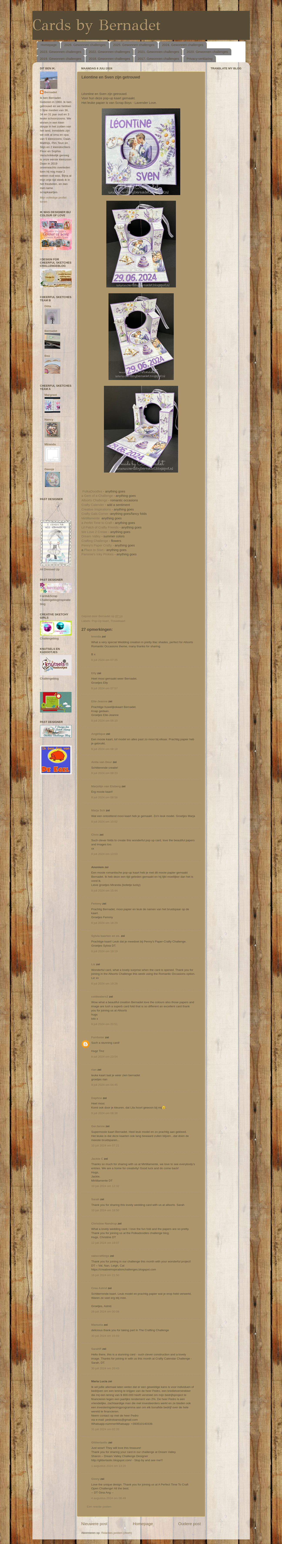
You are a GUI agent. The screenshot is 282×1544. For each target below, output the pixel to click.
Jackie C (97, 1158)
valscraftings (100, 1255)
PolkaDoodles (92, 491)
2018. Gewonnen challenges (109, 58)
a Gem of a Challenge (97, 495)
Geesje (49, 469)
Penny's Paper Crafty (97, 545)
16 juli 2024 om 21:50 (105, 1275)
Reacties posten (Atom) (116, 1532)
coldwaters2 (99, 996)
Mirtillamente (91, 518)
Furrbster (97, 1037)
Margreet (51, 394)
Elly (94, 673)
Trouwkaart (118, 621)
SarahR (96, 1348)
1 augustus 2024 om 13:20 (108, 1465)
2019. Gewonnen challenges (60, 58)
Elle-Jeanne (99, 701)
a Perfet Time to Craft (97, 523)
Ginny (95, 1478)
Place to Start (93, 550)
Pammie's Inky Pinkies (98, 554)
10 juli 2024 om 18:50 (105, 1210)
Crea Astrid (99, 1288)
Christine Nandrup (104, 1223)
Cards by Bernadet (96, 25)
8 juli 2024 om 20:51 (104, 1024)
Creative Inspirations (96, 509)
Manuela (97, 1324)
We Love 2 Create (94, 532)
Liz (93, 964)
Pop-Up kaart (100, 621)
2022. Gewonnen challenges (109, 52)
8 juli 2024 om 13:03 (104, 854)
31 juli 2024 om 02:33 (105, 1429)
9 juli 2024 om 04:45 (104, 1084)
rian (94, 1069)
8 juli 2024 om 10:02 (104, 821)
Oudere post (189, 1523)
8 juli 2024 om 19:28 (104, 983)
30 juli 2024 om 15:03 (105, 1335)
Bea (47, 355)
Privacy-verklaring (199, 58)
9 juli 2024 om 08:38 (104, 1113)
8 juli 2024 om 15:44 (104, 890)
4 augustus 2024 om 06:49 (108, 1498)
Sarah (95, 1199)
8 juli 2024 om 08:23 (104, 773)
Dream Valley (91, 536)
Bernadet (50, 92)
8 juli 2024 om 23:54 (104, 1056)
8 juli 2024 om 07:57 (104, 688)
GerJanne (98, 1126)
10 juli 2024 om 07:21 (105, 1145)
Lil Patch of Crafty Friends (100, 527)
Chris (95, 834)
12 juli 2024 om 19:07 (105, 1242)
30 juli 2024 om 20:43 (105, 1368)
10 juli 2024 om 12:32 (105, 1186)
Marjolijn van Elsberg (106, 786)
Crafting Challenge (95, 541)
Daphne (96, 1098)
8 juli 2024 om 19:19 (104, 951)
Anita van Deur (101, 762)
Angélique (98, 733)
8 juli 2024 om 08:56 (104, 797)
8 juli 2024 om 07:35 (104, 660)
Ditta (48, 306)
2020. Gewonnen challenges (207, 52)
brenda (96, 636)
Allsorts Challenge (95, 500)
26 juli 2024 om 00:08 (105, 1311)
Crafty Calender (93, 505)
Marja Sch (98, 810)
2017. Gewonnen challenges (158, 58)
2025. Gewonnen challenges (133, 45)
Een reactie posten (99, 1506)
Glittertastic (99, 1442)
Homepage (49, 45)
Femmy (96, 903)
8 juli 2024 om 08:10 (104, 720)
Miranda (50, 444)
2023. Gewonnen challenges (60, 52)
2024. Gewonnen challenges (182, 45)
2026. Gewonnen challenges (84, 45)
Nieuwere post (94, 1523)
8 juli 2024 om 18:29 (104, 922)
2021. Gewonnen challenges (158, 52)
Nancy (49, 419)
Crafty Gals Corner (95, 513)
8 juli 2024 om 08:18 (104, 749)
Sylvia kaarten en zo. (105, 935)
